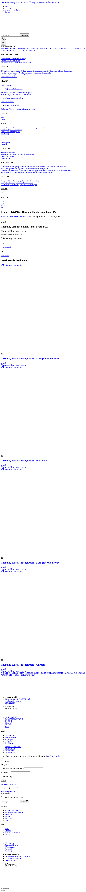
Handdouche (46, 73)
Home (7, 6)
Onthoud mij (7, 776)
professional (5, 256)
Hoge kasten (16, 61)
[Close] (8, 761)
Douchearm (19, 75)
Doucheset (5, 75)
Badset (3, 119)
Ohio (2, 202)
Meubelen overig (20, 59)
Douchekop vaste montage (33, 75)
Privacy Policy (10, 749)
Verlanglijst (9, 741)
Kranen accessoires (29, 109)
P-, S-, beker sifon (65, 170)
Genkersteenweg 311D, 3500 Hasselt (15, 3)
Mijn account (9, 735)
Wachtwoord (6, 772)
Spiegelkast (5, 181)
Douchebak (5, 77)
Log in (4, 780)
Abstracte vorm (28, 183)
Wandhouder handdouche (10, 73)
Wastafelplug (5, 168)
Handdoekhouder (32, 168)
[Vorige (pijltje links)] (2, 890)
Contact (7, 12)
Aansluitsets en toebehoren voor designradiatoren (17, 154)
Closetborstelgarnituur (18, 168)
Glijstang (12, 75)
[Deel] (6, 888)
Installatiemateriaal (31, 172)
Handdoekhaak (6, 167)
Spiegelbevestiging (32, 181)
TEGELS (31, 50)
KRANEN (43, 48)
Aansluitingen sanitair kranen (56, 167)
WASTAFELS (69, 48)
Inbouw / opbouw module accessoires (33, 167)
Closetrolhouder (6, 170)
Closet (3, 128)
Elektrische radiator (7, 156)
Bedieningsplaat (14, 132)
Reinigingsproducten (45, 172)
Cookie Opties (10, 752)
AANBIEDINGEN (7, 48)
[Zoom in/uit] (2, 888)
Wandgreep (15, 167)
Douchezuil (13, 77)
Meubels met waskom (8, 63)
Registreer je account (8, 791)
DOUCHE (35, 48)
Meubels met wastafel (23, 63)
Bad (2, 117)
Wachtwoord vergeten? (8, 784)
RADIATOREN (79, 48)
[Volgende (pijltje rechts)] (4, 890)
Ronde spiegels (32, 185)
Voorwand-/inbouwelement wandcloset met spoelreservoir (25, 128)
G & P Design (6, 185)
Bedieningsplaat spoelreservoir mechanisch (44, 170)
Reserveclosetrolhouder (20, 170)
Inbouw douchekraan (12, 105)
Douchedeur (68, 71)
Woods (3, 207)
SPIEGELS (16, 50)
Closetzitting (17, 130)
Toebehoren (5, 109)
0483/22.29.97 (54, 3)
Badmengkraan (6, 85)
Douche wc (5, 132)
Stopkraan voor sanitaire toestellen (13, 172)
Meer (7, 727)
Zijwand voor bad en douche (11, 71)
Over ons (8, 8)
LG (2, 193)
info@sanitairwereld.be (38, 3)
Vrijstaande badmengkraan (14, 89)
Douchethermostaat (7, 102)
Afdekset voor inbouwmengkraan (21, 92)
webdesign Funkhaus (54, 756)
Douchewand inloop (57, 71)
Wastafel (4, 144)
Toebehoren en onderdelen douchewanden (35, 71)
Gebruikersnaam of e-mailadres (12, 768)
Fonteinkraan (5, 92)
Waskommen (5, 142)
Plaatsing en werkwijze (13, 10)
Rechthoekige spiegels (19, 185)
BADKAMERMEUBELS (23, 48)
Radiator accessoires (8, 152)
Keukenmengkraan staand (10, 94)
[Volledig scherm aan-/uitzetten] (4, 888)
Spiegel (3, 183)
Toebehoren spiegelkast (17, 181)
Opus (2, 203)
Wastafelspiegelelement (14, 183)
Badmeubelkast (6, 61)
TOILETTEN (59, 48)
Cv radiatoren (5, 158)
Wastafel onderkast (7, 59)
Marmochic (5, 205)
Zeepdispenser (43, 168)
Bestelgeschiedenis (11, 737)
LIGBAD (50, 48)
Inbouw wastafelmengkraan (14, 98)
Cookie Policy (10, 751)
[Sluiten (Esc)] (8, 888)
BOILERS (24, 50)
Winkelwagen (9, 739)
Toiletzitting (5, 134)
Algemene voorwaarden (13, 747)
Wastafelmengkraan (25, 94)
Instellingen (9, 743)
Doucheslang (23, 73)
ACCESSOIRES (6, 50)
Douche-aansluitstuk (35, 73)
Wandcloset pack (7, 130)
